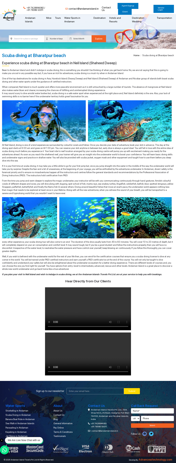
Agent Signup (128, 5)
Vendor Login (161, 9)
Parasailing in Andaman (17, 427)
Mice (48, 17)
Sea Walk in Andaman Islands (20, 423)
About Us (57, 410)
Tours (58, 17)
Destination (100, 17)
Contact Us (106, 8)
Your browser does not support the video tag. (88, 308)
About (58, 406)
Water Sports (15, 406)
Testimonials (59, 436)
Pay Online (58, 427)
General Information (63, 423)
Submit (131, 391)
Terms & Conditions (63, 432)
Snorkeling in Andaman (17, 410)
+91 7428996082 (35, 8)
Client (125, 11)
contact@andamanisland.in (84, 9)
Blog (55, 419)
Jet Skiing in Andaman (17, 436)
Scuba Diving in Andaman (18, 415)
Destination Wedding (138, 19)
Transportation (164, 17)
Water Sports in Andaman (72, 19)
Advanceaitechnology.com (155, 459)
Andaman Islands (30, 19)
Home (136, 55)
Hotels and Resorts (115, 19)
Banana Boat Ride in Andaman (20, 419)
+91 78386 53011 (34, 10)
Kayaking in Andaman (16, 432)
